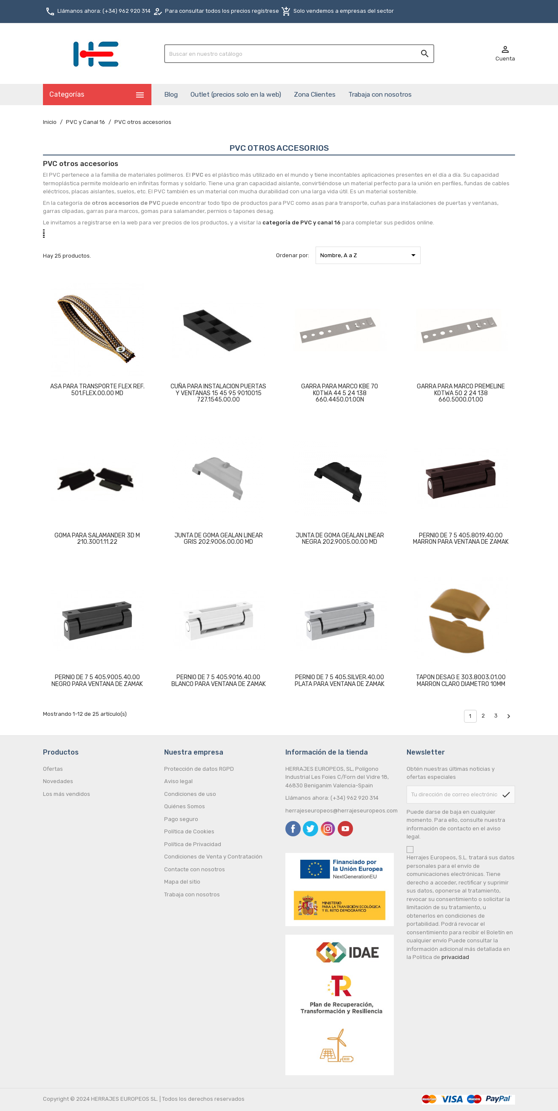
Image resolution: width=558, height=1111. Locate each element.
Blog (171, 94)
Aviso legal (178, 781)
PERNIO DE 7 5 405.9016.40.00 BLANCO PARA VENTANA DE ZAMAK (218, 680)
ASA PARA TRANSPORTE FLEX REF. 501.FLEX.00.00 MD (97, 389)
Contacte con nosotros (194, 869)
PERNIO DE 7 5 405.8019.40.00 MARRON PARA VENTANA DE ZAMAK (461, 538)
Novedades (58, 781)
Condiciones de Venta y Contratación (213, 856)
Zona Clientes (315, 94)
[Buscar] (299, 53)
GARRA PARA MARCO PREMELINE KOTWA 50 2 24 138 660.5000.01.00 (461, 393)
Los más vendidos (66, 794)
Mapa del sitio (182, 881)
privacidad (455, 957)
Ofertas (53, 769)
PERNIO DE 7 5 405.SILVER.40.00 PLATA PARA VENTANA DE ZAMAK (339, 680)
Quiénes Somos (184, 806)
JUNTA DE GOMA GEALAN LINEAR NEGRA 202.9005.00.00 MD (340, 538)
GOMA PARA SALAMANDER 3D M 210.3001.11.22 (97, 538)
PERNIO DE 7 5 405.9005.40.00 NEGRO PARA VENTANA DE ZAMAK (97, 680)
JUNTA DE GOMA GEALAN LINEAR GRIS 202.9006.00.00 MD (218, 538)
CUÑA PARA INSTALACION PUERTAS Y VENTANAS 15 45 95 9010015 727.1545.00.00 (218, 393)
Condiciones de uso (190, 794)
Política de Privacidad (192, 844)
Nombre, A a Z (369, 255)
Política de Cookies (189, 831)
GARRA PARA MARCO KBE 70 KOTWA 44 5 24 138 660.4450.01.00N (339, 393)
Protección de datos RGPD (199, 769)
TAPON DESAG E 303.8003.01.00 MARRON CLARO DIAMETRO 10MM (461, 680)
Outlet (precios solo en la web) (236, 94)
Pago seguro (181, 819)
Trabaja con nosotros (380, 94)
